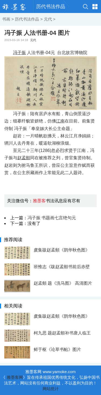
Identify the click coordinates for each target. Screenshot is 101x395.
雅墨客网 (15, 377)
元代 (48, 19)
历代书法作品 (50, 6)
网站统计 (51, 388)
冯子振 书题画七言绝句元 (51, 217)
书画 (6, 19)
